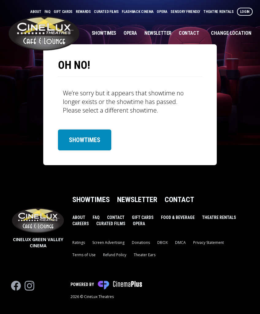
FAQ (47, 12)
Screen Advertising (108, 242)
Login (245, 12)
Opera (162, 12)
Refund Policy (114, 254)
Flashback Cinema (138, 12)
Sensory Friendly (185, 12)
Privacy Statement (208, 242)
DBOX (162, 242)
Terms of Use (84, 254)
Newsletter (157, 33)
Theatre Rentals (218, 12)
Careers (80, 223)
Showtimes (104, 33)
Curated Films (106, 12)
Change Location (231, 33)
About (36, 12)
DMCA (180, 242)
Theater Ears (144, 254)
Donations (141, 242)
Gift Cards (63, 12)
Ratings (78, 242)
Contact (189, 33)
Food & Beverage (178, 217)
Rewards (84, 12)
